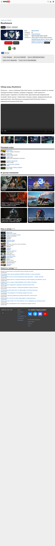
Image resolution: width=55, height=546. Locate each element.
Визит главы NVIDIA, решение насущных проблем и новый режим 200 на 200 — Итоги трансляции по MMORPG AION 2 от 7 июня (41, 188)
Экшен (33, 30)
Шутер (37, 30)
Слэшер (41, 37)
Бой (50, 41)
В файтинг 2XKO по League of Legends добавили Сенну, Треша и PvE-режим (19, 282)
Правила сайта (31, 321)
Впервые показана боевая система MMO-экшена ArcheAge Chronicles (17, 271)
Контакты (30, 323)
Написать (16, 42)
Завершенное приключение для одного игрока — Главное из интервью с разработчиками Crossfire (12, 204)
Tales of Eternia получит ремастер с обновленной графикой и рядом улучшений (19, 287)
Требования (14, 27)
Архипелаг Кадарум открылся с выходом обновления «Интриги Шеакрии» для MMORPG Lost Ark (23, 279)
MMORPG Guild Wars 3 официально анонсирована (39, 205)
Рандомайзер (20, 320)
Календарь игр (21, 318)
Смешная (49, 37)
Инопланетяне (40, 41)
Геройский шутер (36, 39)
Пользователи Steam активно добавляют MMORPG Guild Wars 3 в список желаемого (20, 274)
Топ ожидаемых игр (22, 316)
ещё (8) (46, 42)
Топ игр (19, 314)
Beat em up (41, 42)
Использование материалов (34, 319)
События (8, 27)
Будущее (46, 41)
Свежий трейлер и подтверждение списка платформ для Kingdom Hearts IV (18, 303)
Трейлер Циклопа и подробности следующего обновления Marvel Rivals (17, 284)
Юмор (45, 37)
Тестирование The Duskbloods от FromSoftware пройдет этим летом (16, 292)
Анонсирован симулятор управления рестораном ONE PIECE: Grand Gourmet (19, 295)
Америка (34, 41)
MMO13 (19, 309)
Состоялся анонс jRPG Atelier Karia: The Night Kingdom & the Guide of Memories (19, 290)
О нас (29, 325)
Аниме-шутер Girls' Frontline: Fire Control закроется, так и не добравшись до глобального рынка (23, 300)
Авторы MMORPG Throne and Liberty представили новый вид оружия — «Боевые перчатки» (22, 276)
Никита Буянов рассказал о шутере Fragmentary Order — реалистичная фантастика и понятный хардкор (11, 220)
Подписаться (8, 42)
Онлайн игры (20, 311)
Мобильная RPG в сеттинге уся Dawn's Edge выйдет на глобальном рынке (18, 298)
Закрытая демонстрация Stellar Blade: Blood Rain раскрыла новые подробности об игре (13, 188)
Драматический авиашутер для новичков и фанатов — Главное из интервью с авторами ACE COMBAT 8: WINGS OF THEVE (41, 219)
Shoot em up (35, 42)
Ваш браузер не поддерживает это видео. (27, 119)
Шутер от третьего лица (46, 39)
